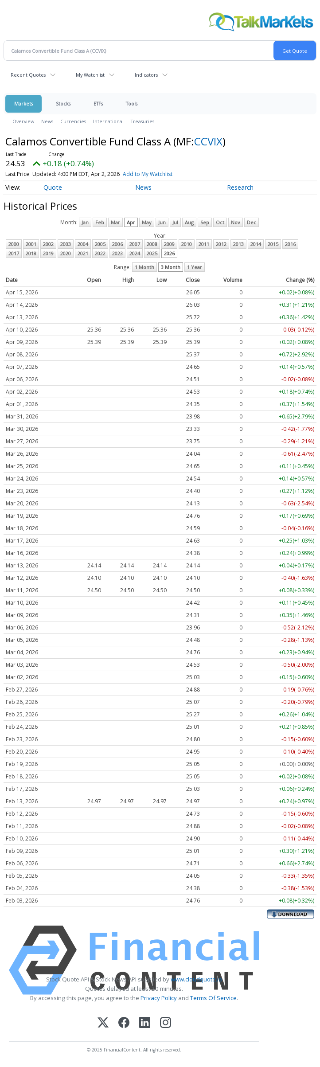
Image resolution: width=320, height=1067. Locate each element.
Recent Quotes (28, 74)
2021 (83, 253)
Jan (85, 222)
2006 (117, 244)
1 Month (144, 267)
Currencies (73, 121)
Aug (189, 222)
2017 (13, 253)
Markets (23, 103)
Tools (131, 103)
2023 (117, 253)
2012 (221, 244)
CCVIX (208, 141)
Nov (235, 222)
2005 (100, 244)
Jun (162, 222)
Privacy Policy (158, 998)
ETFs (98, 103)
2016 (290, 244)
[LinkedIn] (145, 1023)
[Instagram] (165, 1023)
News (47, 121)
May (147, 222)
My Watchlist (90, 74)
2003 (65, 244)
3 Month (170, 267)
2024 (134, 253)
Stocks (63, 103)
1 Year (194, 267)
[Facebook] (124, 1023)
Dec (251, 222)
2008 (152, 244)
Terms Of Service (213, 998)
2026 (169, 253)
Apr (131, 222)
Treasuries (142, 121)
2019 (48, 253)
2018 (31, 253)
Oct (220, 222)
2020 (65, 253)
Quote (52, 187)
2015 (273, 244)
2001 (31, 244)
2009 (169, 244)
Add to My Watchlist (147, 174)
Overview (23, 121)
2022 (100, 253)
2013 (238, 244)
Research (240, 187)
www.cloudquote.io (196, 979)
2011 (204, 244)
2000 (13, 244)
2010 (186, 244)
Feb (99, 222)
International (108, 121)
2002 (48, 244)
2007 (134, 244)
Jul (175, 222)
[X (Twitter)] (103, 1023)
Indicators (146, 74)
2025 (152, 253)
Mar (115, 222)
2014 (255, 244)
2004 (83, 244)
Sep (204, 222)
